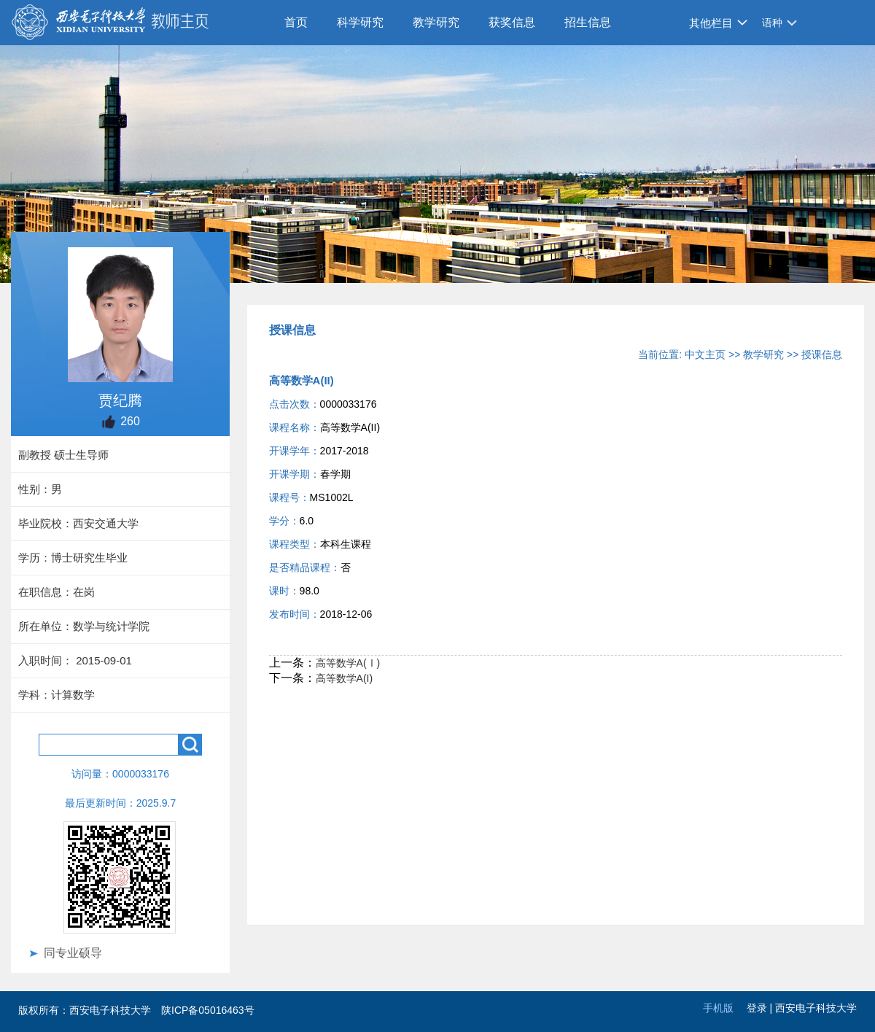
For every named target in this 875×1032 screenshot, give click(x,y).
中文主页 (705, 354)
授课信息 (821, 354)
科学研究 (360, 22)
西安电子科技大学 (816, 1008)
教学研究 (436, 22)
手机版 (718, 1008)
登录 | (761, 1008)
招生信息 (587, 22)
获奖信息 (512, 22)
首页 (296, 22)
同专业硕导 (73, 953)
